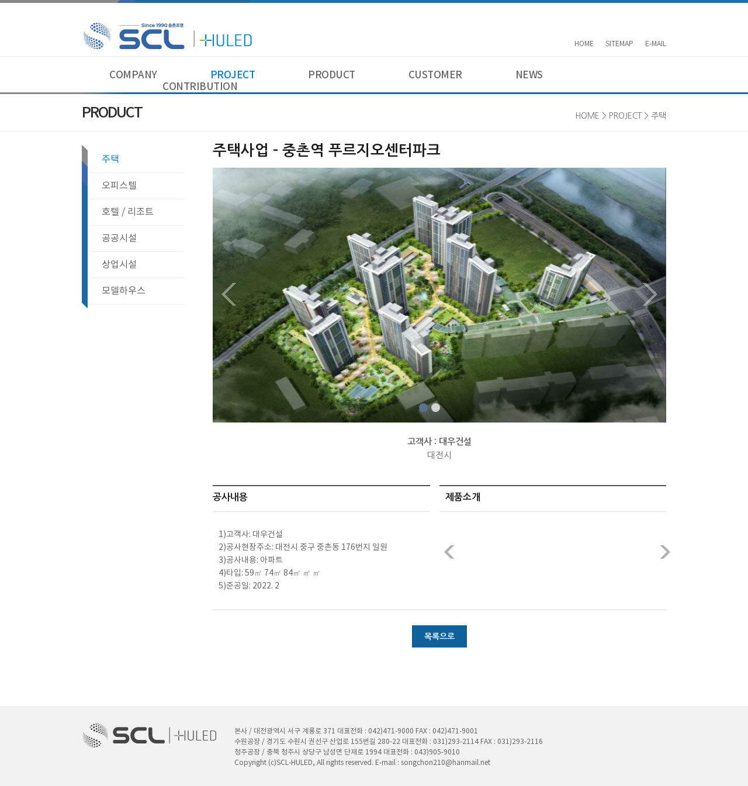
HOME (584, 44)
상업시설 (119, 264)
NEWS (529, 75)
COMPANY (133, 75)
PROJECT (232, 75)
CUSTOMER (435, 75)
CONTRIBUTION (199, 87)
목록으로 (439, 636)
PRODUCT (331, 75)
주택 (110, 159)
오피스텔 (119, 186)
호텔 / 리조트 (128, 212)
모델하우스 (124, 291)
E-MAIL (655, 44)
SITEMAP (619, 44)
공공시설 (119, 238)
